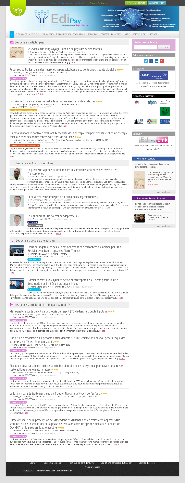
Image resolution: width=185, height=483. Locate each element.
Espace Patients (97, 3)
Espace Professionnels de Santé (66, 3)
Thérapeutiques (63, 34)
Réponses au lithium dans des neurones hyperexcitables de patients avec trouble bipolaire (66, 69)
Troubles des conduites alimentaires (24, 145)
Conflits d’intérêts (147, 462)
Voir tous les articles (166, 192)
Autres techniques (35, 225)
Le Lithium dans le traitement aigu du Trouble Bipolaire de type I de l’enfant (58, 393)
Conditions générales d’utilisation (116, 462)
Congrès (105, 34)
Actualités (34, 34)
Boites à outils (139, 34)
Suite (72, 62)
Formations (116, 34)
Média (127, 34)
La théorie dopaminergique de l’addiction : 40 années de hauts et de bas (56, 101)
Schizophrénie (34, 259)
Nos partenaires (92, 467)
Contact (33, 462)
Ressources (93, 34)
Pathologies (47, 34)
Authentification (156, 2)
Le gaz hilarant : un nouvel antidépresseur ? (53, 216)
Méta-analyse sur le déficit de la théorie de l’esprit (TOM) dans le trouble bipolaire (62, 311)
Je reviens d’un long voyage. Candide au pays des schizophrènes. (64, 49)
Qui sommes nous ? (53, 462)
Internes (153, 34)
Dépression (32, 222)
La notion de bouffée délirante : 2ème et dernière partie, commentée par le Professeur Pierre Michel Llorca (152, 206)
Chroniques (21, 34)
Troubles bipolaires (18, 78)
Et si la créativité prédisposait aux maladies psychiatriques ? (62, 196)
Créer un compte (135, 2)
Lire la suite (153, 184)
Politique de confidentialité (81, 462)
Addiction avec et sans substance (23, 110)
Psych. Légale (79, 34)
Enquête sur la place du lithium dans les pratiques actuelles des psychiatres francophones (72, 171)
